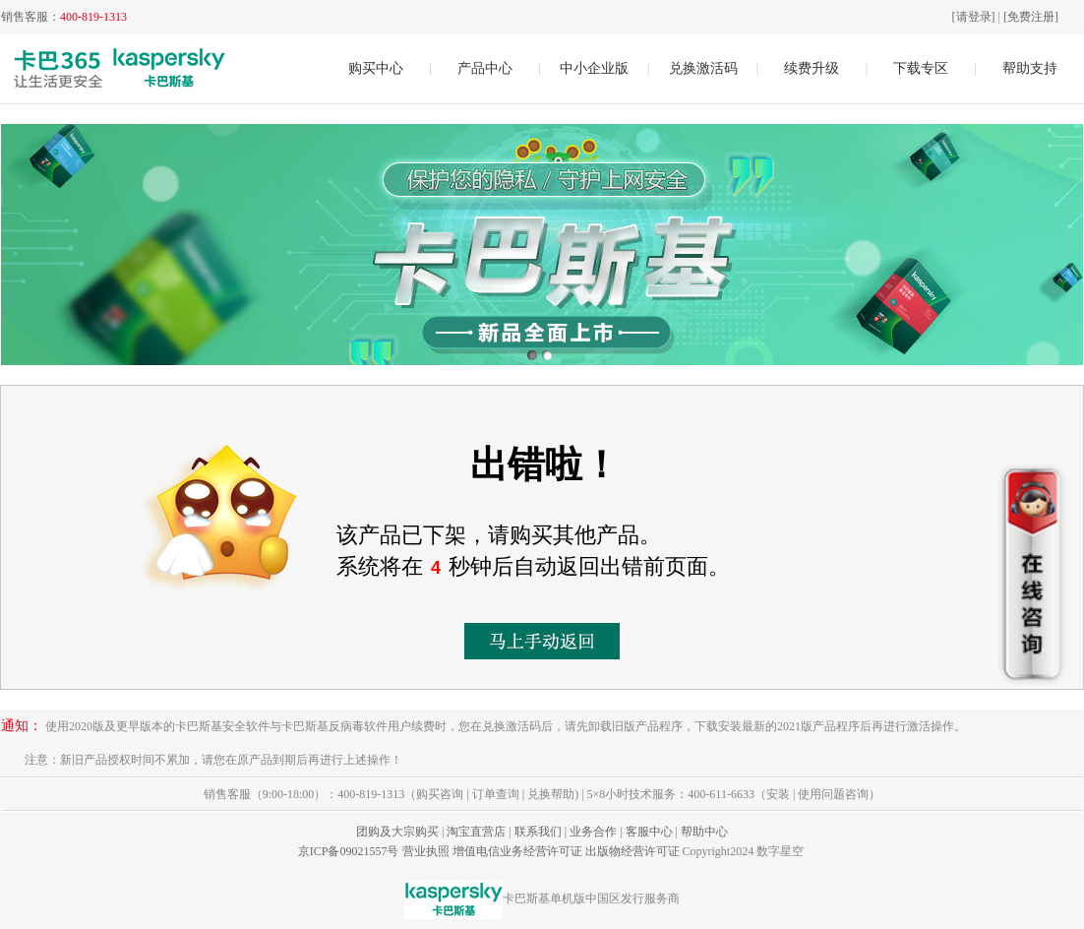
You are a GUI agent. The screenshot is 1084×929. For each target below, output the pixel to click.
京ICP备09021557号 (348, 851)
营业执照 (426, 851)
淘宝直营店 (476, 831)
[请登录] (973, 17)
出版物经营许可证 (632, 851)
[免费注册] (1030, 17)
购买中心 (375, 68)
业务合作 (593, 831)
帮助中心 (704, 831)
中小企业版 (594, 68)
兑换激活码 (703, 68)
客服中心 (649, 831)
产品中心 (484, 68)
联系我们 (538, 831)
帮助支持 (1029, 68)
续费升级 (811, 68)
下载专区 (920, 68)
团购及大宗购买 (397, 831)
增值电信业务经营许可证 (517, 851)
